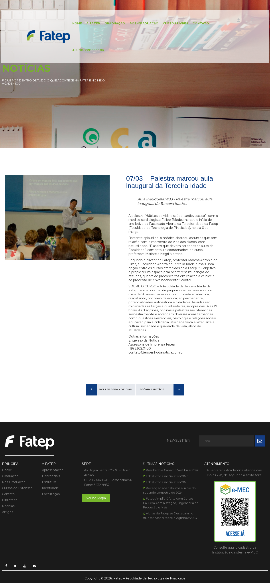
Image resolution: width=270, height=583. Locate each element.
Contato (201, 23)
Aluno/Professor (88, 50)
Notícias (8, 506)
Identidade (50, 488)
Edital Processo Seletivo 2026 (167, 476)
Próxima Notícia (152, 389)
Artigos (7, 512)
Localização (51, 494)
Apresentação (52, 470)
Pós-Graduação (144, 23)
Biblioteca (9, 500)
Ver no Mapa (96, 498)
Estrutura (49, 482)
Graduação (114, 23)
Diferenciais (51, 476)
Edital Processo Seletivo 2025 (167, 482)
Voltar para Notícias (115, 389)
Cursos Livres (175, 23)
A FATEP (93, 23)
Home (77, 23)
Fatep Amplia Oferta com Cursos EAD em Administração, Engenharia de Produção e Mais (171, 503)
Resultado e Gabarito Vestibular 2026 (172, 470)
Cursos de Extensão (17, 488)
